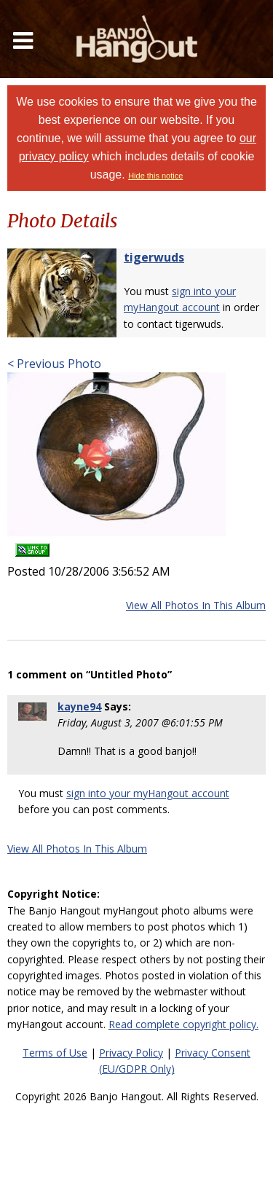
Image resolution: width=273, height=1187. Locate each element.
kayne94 (79, 706)
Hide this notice (155, 175)
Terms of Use (55, 1052)
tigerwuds (154, 257)
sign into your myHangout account (147, 793)
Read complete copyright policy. (183, 1024)
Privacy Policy (131, 1052)
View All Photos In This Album (196, 605)
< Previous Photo (54, 364)
